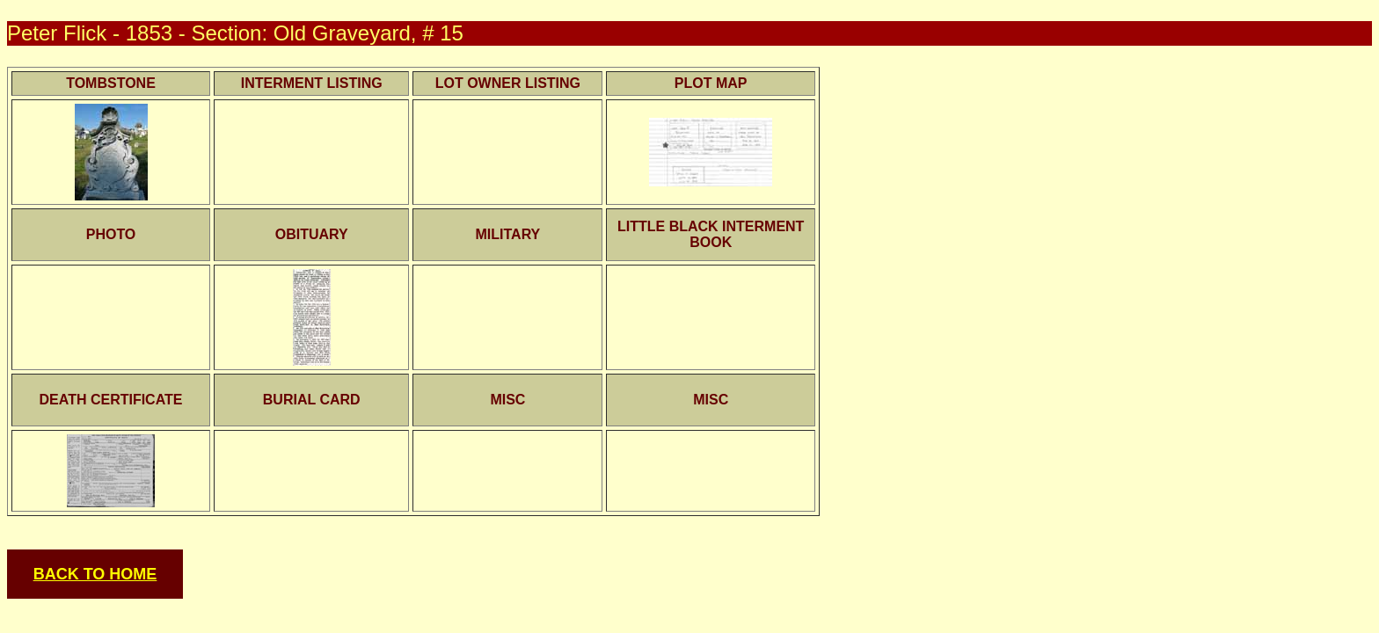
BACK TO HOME (95, 574)
